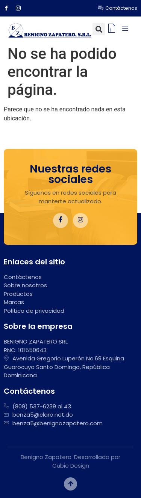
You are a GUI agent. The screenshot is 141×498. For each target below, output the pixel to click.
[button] (98, 29)
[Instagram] (21, 8)
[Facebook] (9, 8)
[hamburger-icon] (125, 29)
